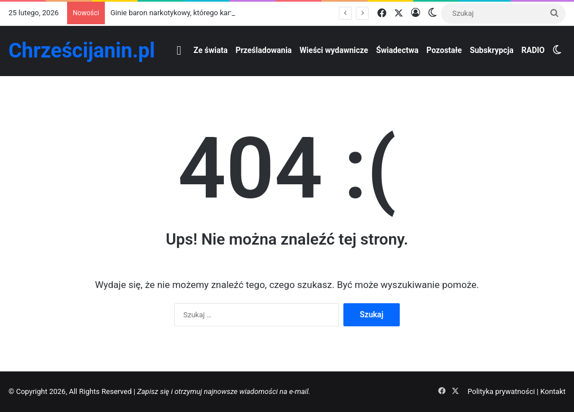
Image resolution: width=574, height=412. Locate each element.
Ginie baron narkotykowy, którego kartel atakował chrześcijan (210, 12)
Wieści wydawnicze (333, 50)
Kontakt (553, 391)
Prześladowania (264, 50)
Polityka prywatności (501, 391)
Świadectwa (397, 50)
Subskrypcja (492, 50)
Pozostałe (444, 50)
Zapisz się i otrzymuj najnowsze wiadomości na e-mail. (223, 391)
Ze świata (210, 50)
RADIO (533, 50)
